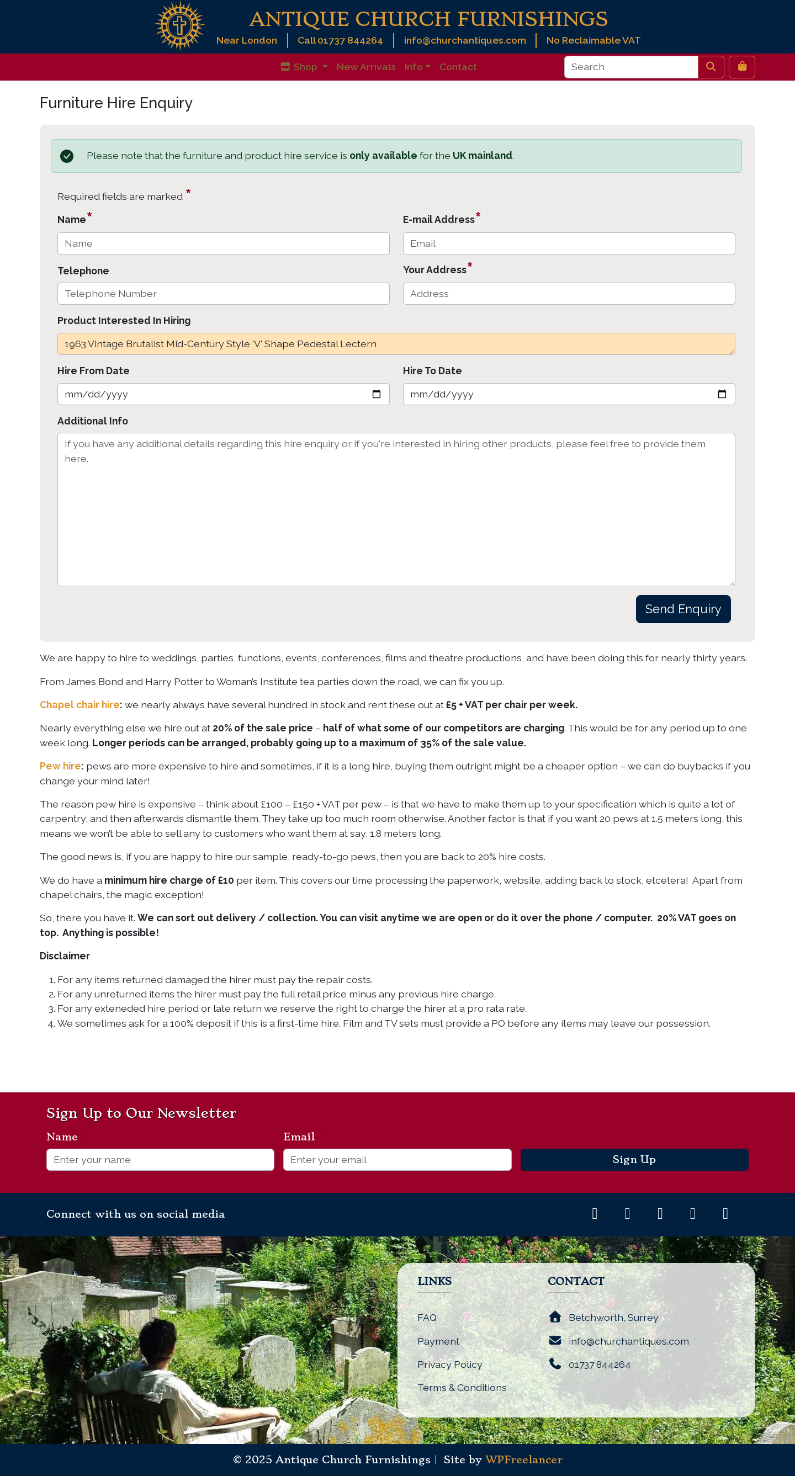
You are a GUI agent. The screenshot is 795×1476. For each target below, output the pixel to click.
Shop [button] (299, 66)
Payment (438, 1341)
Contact (458, 66)
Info (414, 66)
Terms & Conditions (462, 1387)
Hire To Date (432, 370)
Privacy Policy (450, 1364)
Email (303, 1137)
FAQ (427, 1317)
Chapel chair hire (80, 704)
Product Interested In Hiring (123, 320)
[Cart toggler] (742, 67)
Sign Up (634, 1160)
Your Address (438, 268)
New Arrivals (366, 66)
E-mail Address (442, 218)
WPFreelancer (524, 1460)
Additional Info (92, 421)
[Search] (631, 67)
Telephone (83, 271)
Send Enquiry (683, 609)
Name (75, 218)
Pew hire (60, 766)
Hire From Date (93, 370)
